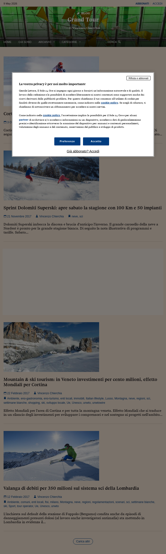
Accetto (96, 141)
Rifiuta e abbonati (138, 78)
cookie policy (109, 102)
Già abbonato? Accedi (83, 151)
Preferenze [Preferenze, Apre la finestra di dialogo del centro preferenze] (67, 141)
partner (23, 119)
